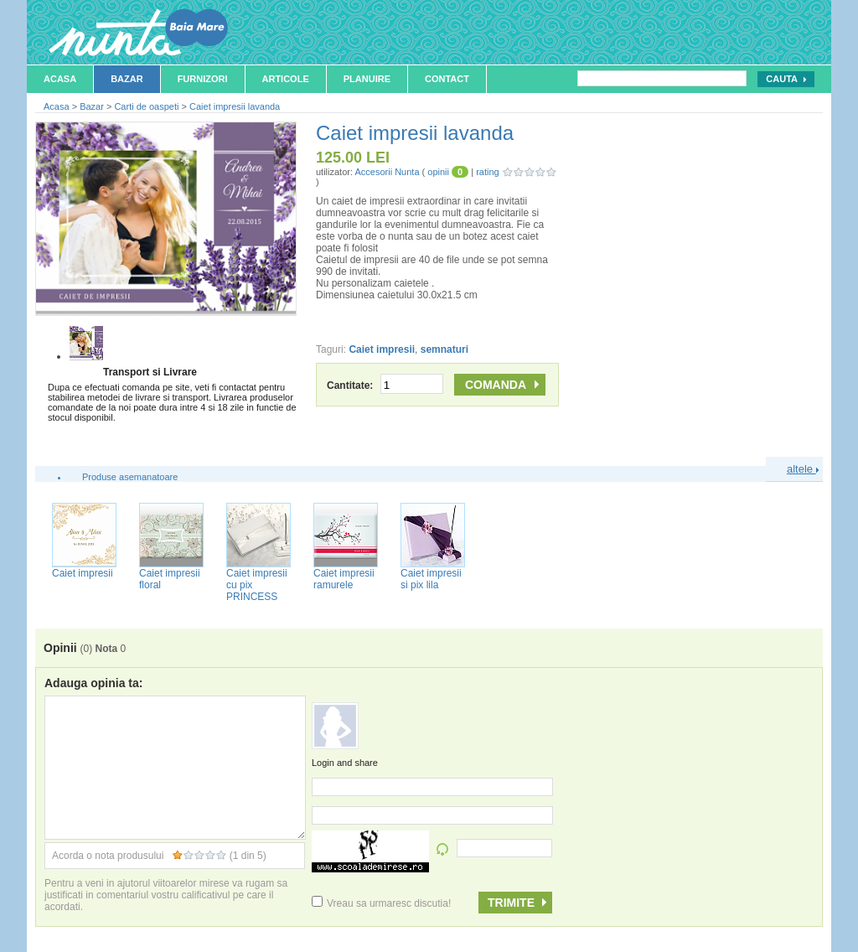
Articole (285, 79)
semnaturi (444, 349)
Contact (447, 79)
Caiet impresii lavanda (234, 106)
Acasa (60, 79)
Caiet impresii (382, 349)
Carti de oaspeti (146, 106)
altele (803, 469)
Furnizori (203, 79)
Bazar (127, 79)
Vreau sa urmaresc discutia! (381, 903)
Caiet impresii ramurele (344, 579)
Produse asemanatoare (130, 477)
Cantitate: (385, 385)
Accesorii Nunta (386, 172)
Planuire (367, 79)
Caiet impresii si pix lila (431, 579)
